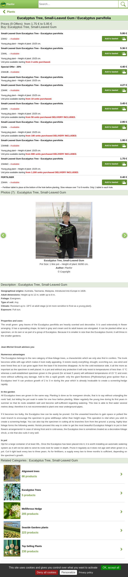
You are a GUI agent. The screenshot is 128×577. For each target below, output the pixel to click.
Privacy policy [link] (86, 572)
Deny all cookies (46, 572)
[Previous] (3, 235)
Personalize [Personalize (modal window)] (69, 572)
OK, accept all (111, 567)
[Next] (124, 235)
